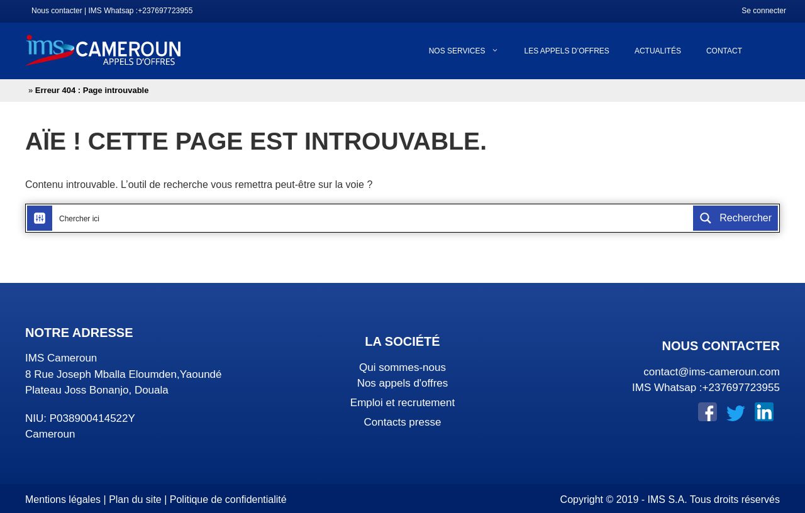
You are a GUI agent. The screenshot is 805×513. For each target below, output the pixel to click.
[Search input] (373, 218)
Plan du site (135, 499)
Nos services (470, 51)
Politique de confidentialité (228, 499)
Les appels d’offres (566, 51)
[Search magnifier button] (735, 218)
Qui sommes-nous (402, 367)
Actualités (658, 51)
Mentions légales (63, 499)
